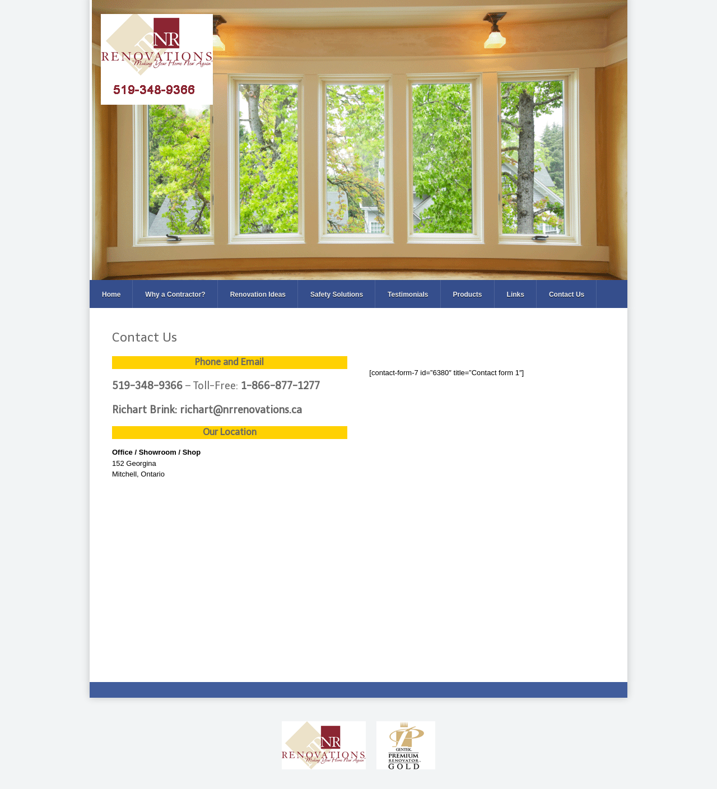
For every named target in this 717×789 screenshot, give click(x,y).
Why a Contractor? (175, 294)
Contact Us (566, 294)
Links (515, 294)
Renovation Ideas (258, 294)
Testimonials (408, 294)
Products (467, 294)
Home (111, 294)
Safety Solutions (336, 294)
